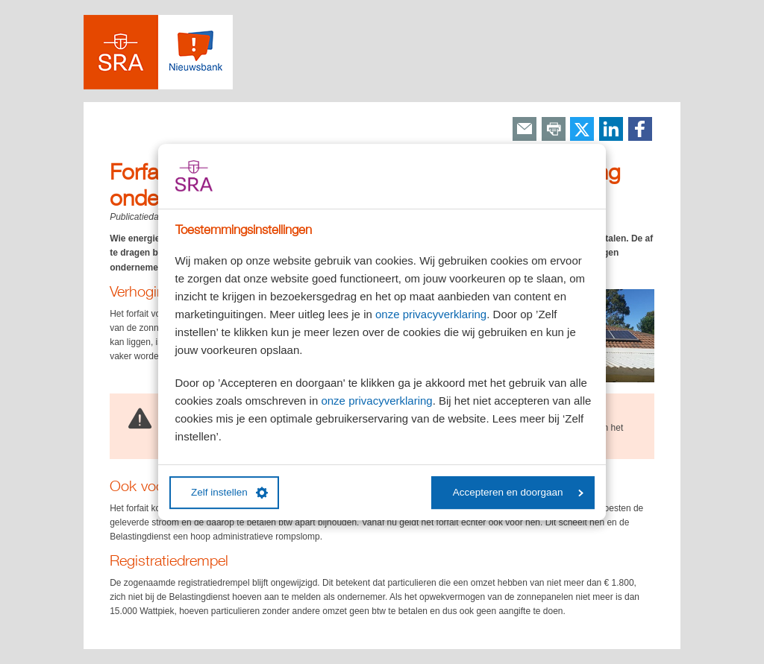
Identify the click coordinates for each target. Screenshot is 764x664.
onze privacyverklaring (430, 314)
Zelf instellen (229, 493)
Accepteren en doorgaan (518, 492)
